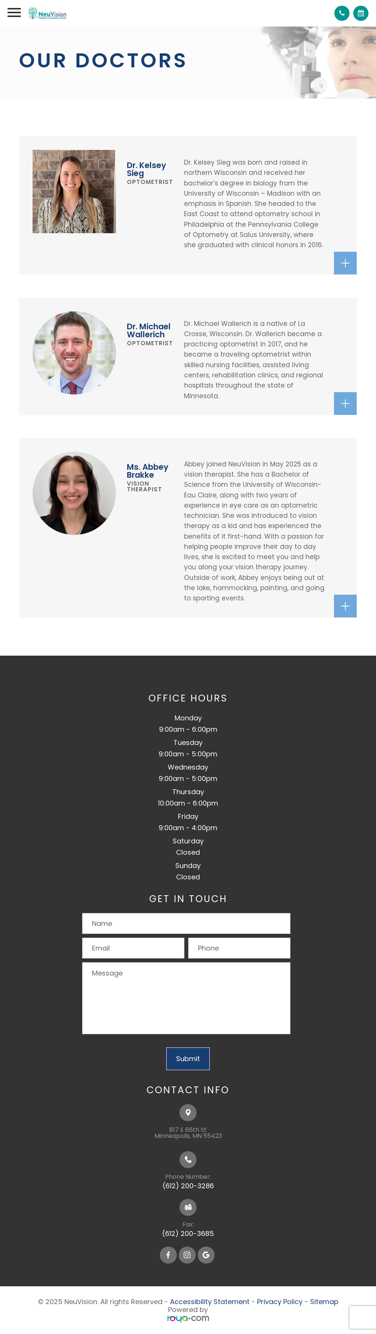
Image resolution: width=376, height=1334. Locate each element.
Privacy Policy (280, 1301)
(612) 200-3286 (188, 1186)
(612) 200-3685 (188, 1233)
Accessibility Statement (210, 1301)
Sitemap (324, 1301)
